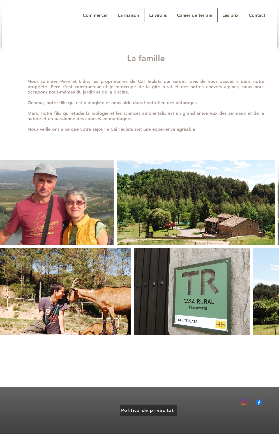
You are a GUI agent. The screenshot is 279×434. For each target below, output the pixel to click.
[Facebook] (259, 402)
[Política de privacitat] (148, 410)
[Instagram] (244, 402)
